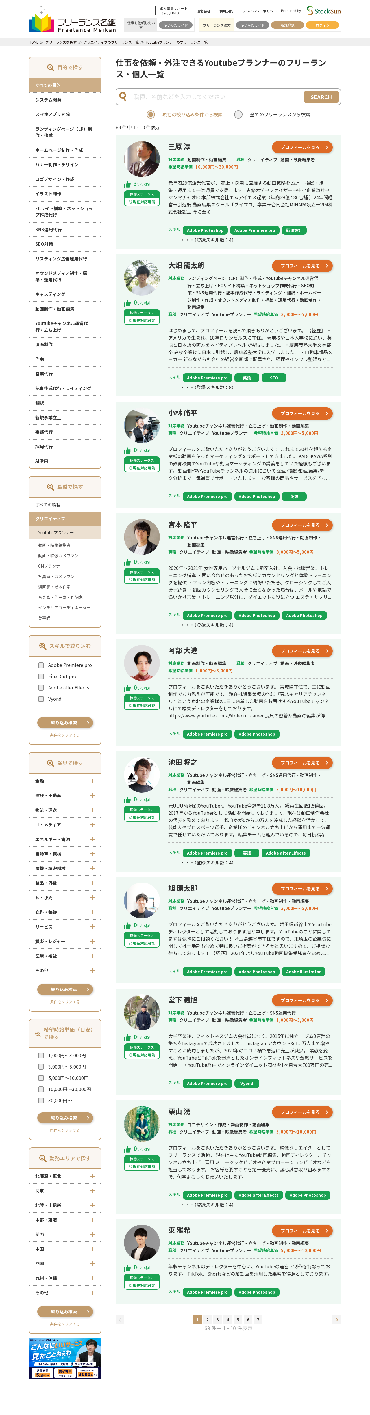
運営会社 (203, 11)
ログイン (323, 25)
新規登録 (288, 25)
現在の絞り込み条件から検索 (192, 114)
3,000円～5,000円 (67, 1066)
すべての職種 (48, 505)
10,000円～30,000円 (69, 1089)
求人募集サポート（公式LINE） (174, 10)
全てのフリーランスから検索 (280, 114)
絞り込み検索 (64, 722)
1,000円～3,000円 (67, 1055)
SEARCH (321, 96)
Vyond (55, 698)
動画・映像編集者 (54, 545)
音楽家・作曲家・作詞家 (60, 597)
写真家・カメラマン (56, 576)
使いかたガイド (176, 25)
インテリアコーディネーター (64, 607)
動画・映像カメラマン (58, 555)
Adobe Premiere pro (70, 664)
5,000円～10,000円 (68, 1077)
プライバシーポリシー (259, 11)
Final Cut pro (62, 676)
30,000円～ (60, 1100)
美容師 (44, 618)
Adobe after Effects (68, 687)
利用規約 (226, 11)
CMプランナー (51, 566)
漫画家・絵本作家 (54, 587)
